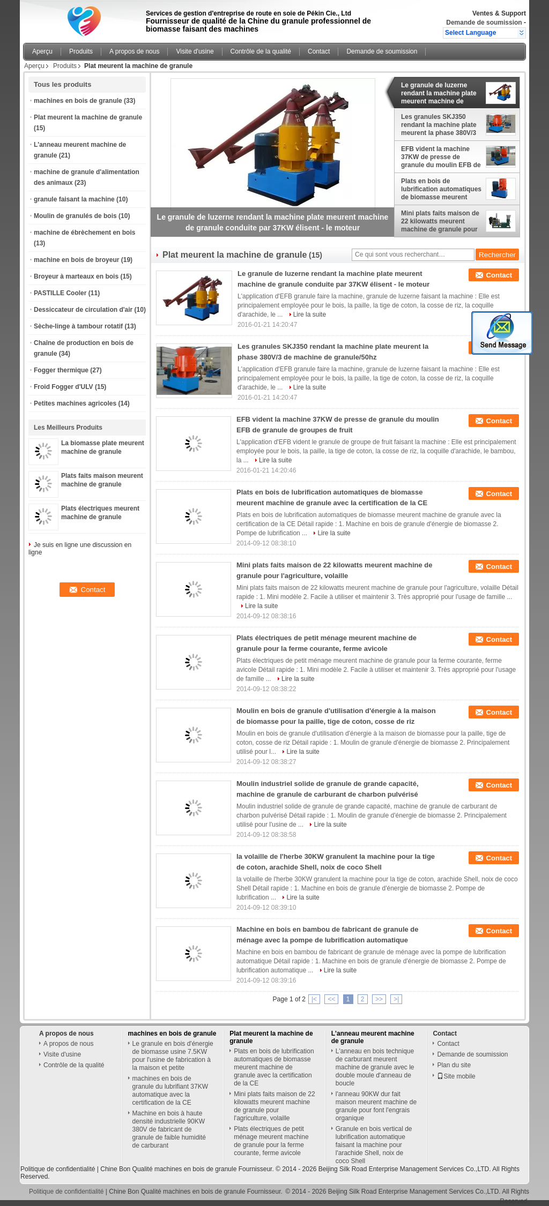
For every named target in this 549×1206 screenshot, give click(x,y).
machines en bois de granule (78, 100)
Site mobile (456, 1076)
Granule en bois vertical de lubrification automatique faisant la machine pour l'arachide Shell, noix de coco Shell (374, 1145)
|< (314, 999)
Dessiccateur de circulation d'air (83, 309)
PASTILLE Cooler (60, 293)
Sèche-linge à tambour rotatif (78, 326)
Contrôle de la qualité (261, 51)
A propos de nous (134, 51)
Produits (81, 51)
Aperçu (42, 51)
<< (331, 999)
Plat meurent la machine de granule (88, 117)
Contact (319, 51)
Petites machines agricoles (75, 403)
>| (396, 999)
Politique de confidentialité (57, 1169)
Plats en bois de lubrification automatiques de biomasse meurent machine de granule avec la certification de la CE (441, 189)
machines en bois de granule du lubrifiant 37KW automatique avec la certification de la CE (170, 1090)
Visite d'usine (194, 51)
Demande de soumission (484, 22)
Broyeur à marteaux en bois (76, 276)
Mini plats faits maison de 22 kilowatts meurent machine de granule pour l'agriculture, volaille (440, 221)
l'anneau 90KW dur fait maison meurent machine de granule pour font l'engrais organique (376, 1106)
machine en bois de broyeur (76, 260)
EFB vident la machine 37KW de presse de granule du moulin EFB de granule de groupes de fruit (441, 157)
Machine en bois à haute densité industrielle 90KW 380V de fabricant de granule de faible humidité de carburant (169, 1129)
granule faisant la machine (74, 199)
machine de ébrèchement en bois (84, 232)
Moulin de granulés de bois (75, 216)
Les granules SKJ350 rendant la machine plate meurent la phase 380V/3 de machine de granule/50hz (439, 125)
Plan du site (454, 1065)
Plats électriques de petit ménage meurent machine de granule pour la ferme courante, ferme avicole (271, 1141)
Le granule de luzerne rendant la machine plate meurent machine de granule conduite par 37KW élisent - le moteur (439, 93)
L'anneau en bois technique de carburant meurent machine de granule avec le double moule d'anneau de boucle (375, 1067)
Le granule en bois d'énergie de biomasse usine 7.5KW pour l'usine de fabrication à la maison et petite (172, 1056)
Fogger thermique (61, 370)
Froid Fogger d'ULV (63, 387)
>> (379, 999)
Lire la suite (309, 314)
